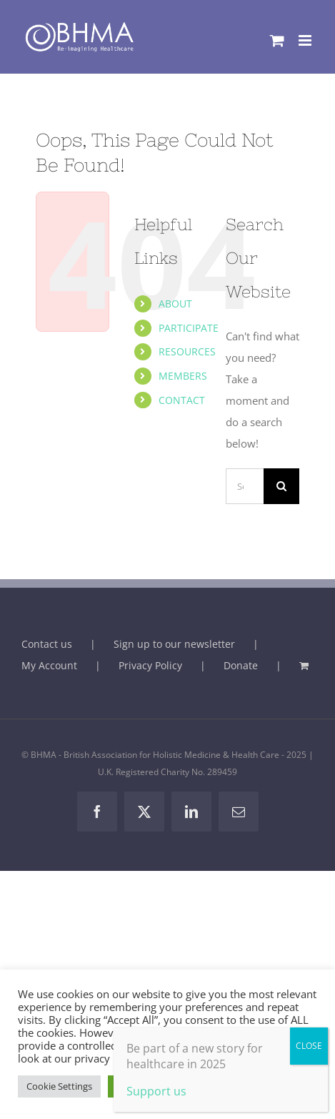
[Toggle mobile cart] (277, 40)
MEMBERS (183, 376)
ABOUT (175, 303)
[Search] (281, 486)
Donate (241, 665)
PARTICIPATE (189, 328)
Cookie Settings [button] (59, 1086)
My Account (49, 665)
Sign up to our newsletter (174, 644)
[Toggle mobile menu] (306, 40)
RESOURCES (187, 351)
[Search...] (245, 486)
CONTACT (182, 400)
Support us (156, 1091)
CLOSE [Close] (309, 1046)
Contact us (46, 644)
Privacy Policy (150, 665)
